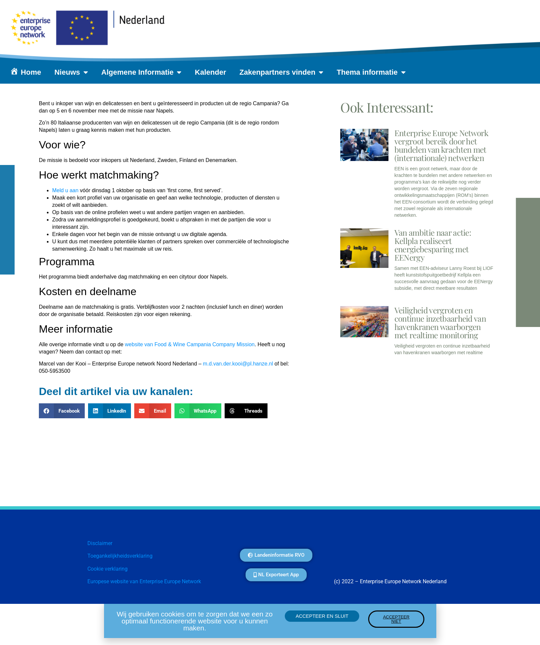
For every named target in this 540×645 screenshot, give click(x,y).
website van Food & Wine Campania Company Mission (190, 344)
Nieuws (71, 72)
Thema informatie (371, 72)
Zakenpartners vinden (282, 72)
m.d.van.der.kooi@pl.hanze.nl (238, 363)
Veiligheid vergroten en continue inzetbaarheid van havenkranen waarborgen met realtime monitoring (440, 322)
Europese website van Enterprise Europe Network (144, 581)
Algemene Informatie (141, 72)
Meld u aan (65, 190)
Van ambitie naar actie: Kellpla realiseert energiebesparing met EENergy (432, 245)
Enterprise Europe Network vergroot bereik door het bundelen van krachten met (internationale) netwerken (441, 145)
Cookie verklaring (107, 569)
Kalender (210, 72)
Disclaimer (99, 543)
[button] (62, 410)
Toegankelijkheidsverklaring (120, 556)
